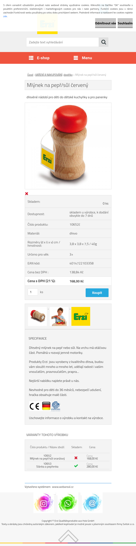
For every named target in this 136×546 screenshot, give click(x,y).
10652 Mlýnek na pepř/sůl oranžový (47, 457)
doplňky (68, 75)
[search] (103, 42)
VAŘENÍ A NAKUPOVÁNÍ (48, 75)
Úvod (30, 75)
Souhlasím (125, 23)
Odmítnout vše (105, 23)
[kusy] (33, 292)
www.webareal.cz (62, 486)
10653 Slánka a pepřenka (47, 465)
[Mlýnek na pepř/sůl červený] (68, 104)
